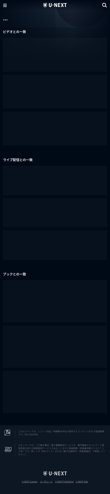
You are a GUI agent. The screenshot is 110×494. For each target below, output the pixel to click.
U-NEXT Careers (29, 481)
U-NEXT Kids (82, 481)
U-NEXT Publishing (64, 481)
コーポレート (46, 481)
